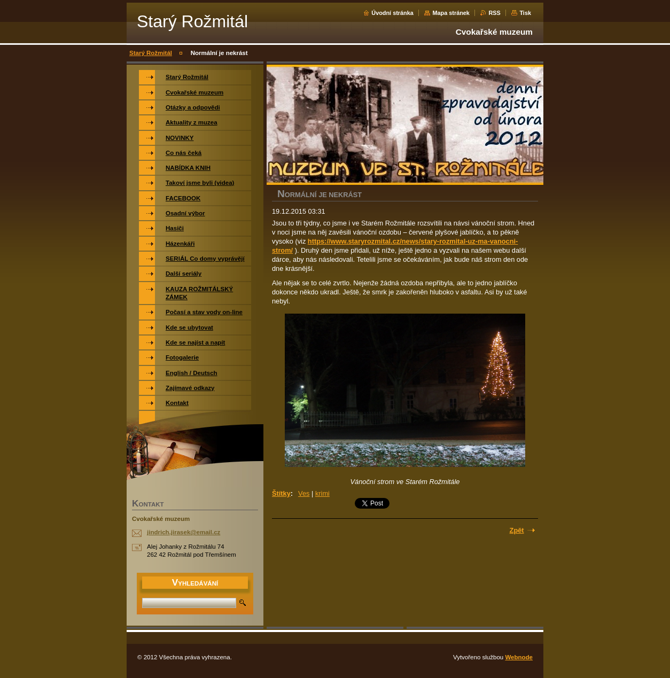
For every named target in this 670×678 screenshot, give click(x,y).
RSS (494, 13)
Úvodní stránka (392, 13)
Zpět (517, 530)
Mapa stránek (451, 13)
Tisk (525, 13)
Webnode (519, 657)
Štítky (281, 493)
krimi (322, 493)
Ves (303, 493)
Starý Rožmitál (150, 53)
